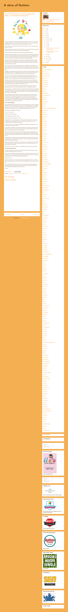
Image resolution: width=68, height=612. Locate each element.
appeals (44, 99)
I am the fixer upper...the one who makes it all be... (52, 49)
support (44, 374)
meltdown (45, 250)
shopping (45, 346)
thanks (44, 396)
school (44, 325)
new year (45, 269)
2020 (46, 30)
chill (44, 131)
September (48, 40)
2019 (46, 31)
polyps (44, 303)
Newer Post (8, 214)
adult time (45, 86)
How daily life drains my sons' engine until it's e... (52, 52)
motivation (45, 260)
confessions (45, 146)
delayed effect (46, 161)
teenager (45, 391)
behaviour (45, 114)
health (44, 219)
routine (44, 320)
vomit (27, 173)
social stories (46, 357)
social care (45, 355)
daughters (45, 155)
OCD (44, 275)
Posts (45, 444)
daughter (45, 153)
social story (45, 359)
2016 (46, 37)
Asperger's (45, 101)
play (44, 299)
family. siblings (46, 198)
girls (44, 211)
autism (9, 173)
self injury (45, 333)
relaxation (45, 314)
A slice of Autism (16, 5)
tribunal (44, 413)
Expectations (46, 189)
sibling (44, 350)
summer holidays (46, 372)
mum (44, 262)
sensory (44, 340)
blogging (45, 121)
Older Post (36, 214)
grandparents (46, 215)
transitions (45, 406)
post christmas (46, 305)
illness (16, 173)
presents (45, 310)
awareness (45, 110)
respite (44, 316)
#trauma (45, 78)
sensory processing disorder (49, 342)
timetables (45, 398)
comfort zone (46, 142)
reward (44, 318)
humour (44, 228)
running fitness (46, 323)
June (47, 44)
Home (22, 214)
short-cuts (45, 348)
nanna (44, 267)
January (47, 60)
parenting (45, 286)
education (45, 179)
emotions (45, 181)
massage (45, 245)
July (47, 42)
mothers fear (45, 258)
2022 (46, 28)
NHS (44, 271)
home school (45, 226)
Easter (44, 176)
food (44, 200)
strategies (45, 365)
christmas (45, 134)
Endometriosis (46, 185)
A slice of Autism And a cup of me (52, 19)
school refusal (46, 327)
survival (44, 383)
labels (44, 237)
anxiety (44, 97)
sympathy (45, 385)
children (13, 173)
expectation (45, 187)
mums (44, 265)
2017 (46, 35)
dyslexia (45, 174)
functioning (45, 207)
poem (44, 301)
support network (46, 378)
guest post (45, 217)
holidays (45, 222)
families (44, 194)
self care (45, 329)
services (45, 344)
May (47, 46)
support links (45, 376)
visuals (44, 419)
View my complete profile (48, 21)
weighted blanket (46, 423)
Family (44, 196)
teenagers (45, 393)
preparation (45, 307)
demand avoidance (47, 164)
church (44, 136)
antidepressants (46, 95)
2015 (46, 62)
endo (44, 183)
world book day (46, 430)
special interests (46, 361)
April (47, 54)
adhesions (45, 84)
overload (45, 280)
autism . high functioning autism (49, 108)
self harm (45, 331)
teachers (45, 389)
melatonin (45, 247)
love (19, 173)
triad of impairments (47, 411)
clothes (44, 140)
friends (44, 202)
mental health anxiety (47, 254)
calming (44, 125)
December (48, 39)
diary (44, 170)
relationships (45, 312)
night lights (45, 273)
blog (44, 119)
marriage (45, 243)
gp (43, 213)
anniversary (45, 93)
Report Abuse (46, 434)
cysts (44, 151)
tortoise (44, 402)
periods (44, 292)
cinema (44, 138)
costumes (45, 149)
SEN (44, 338)
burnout (44, 123)
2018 (46, 33)
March (47, 56)
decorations (45, 159)
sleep (44, 353)
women (44, 428)
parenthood (45, 284)
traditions (45, 404)
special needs (46, 363)
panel (44, 282)
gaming (44, 209)
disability (45, 172)
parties (44, 290)
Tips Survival (46, 400)
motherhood (22, 173)
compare (45, 144)
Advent (44, 88)
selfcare (44, 335)
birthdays (45, 116)
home (44, 224)
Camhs (44, 127)
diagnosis (45, 168)
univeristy (45, 415)
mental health (46, 252)
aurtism (44, 103)
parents (44, 288)
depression (45, 166)
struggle (45, 368)
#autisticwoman (46, 73)
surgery (44, 380)
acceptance (45, 82)
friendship (45, 204)
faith (44, 192)
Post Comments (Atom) (25, 218)
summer (45, 370)
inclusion (45, 234)
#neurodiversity (46, 76)
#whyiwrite (45, 80)
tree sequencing (46, 408)
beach (44, 112)
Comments (47, 446)
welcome (45, 426)
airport (44, 91)
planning (45, 297)
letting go (45, 239)
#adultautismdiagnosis (48, 69)
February (48, 58)
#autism (44, 71)
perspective (45, 295)
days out (45, 157)
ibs (43, 230)
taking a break (46, 387)
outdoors (45, 277)
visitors (44, 417)
